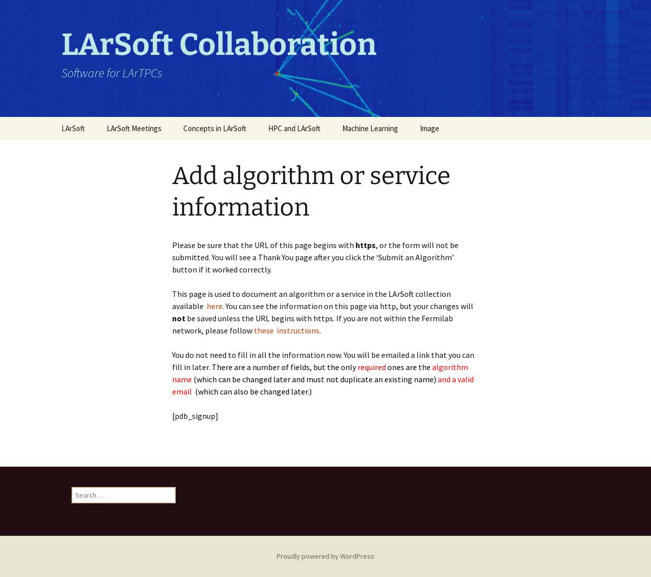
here (214, 306)
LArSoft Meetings (134, 128)
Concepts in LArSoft (214, 128)
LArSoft (73, 128)
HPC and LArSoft (294, 128)
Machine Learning (370, 128)
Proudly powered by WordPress (325, 556)
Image (429, 128)
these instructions (286, 330)
